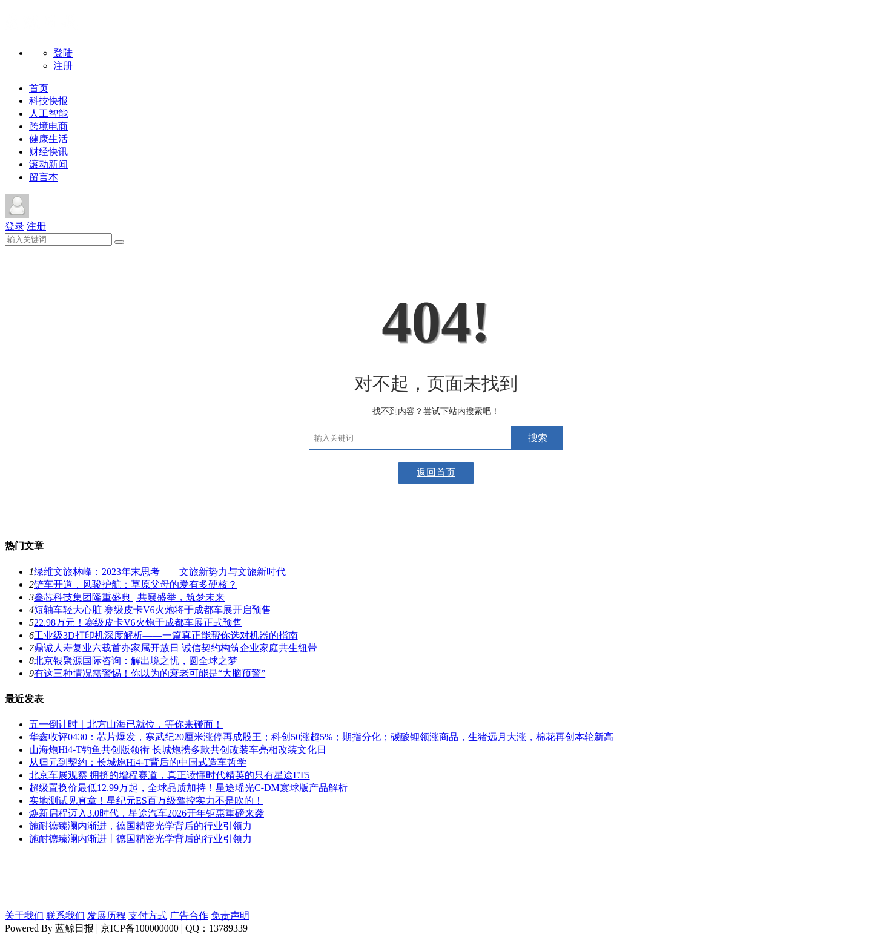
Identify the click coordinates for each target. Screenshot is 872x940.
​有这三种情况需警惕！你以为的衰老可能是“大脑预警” (149, 673)
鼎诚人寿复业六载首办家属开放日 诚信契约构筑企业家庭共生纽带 (175, 648)
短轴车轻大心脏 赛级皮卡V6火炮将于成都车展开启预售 (152, 610)
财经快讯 (48, 151)
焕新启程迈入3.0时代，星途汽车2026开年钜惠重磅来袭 (146, 813)
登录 (14, 226)
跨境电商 (48, 126)
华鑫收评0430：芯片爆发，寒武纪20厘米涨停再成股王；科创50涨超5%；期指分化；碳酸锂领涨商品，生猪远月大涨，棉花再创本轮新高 (321, 737)
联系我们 (65, 915)
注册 (63, 66)
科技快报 (48, 101)
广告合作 (189, 915)
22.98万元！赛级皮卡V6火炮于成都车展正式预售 (138, 622)
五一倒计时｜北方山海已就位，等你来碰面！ (126, 724)
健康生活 (48, 139)
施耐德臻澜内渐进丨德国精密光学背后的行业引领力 (140, 838)
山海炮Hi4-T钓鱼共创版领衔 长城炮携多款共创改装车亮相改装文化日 (177, 749)
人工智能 (48, 113)
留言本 (43, 177)
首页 (38, 88)
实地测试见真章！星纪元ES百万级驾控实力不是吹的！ (146, 800)
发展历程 (106, 915)
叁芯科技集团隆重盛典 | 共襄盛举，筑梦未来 (129, 597)
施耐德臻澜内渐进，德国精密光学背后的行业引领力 (140, 826)
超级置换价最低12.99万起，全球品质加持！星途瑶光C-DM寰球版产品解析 (188, 788)
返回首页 (436, 472)
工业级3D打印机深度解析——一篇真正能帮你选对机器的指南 (166, 635)
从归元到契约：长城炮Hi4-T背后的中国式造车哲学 (137, 762)
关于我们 (24, 915)
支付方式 (147, 915)
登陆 (63, 53)
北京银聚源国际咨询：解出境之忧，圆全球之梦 (135, 661)
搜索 (537, 438)
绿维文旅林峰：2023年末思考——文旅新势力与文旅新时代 (160, 572)
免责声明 (230, 915)
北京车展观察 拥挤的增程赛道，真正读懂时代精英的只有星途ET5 (169, 775)
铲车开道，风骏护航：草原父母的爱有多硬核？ (135, 584)
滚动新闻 (48, 164)
